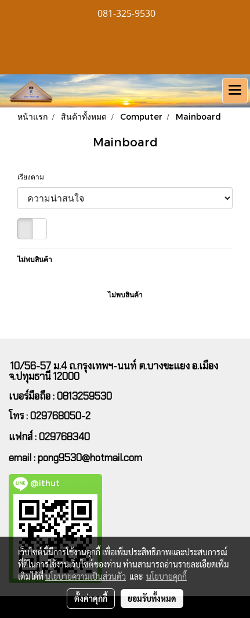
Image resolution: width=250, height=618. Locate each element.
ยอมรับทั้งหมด (152, 598)
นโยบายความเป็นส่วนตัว (85, 576)
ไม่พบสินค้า (34, 260)
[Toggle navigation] (235, 90)
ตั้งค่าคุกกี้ (90, 598)
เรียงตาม (33, 177)
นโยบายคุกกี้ (166, 576)
